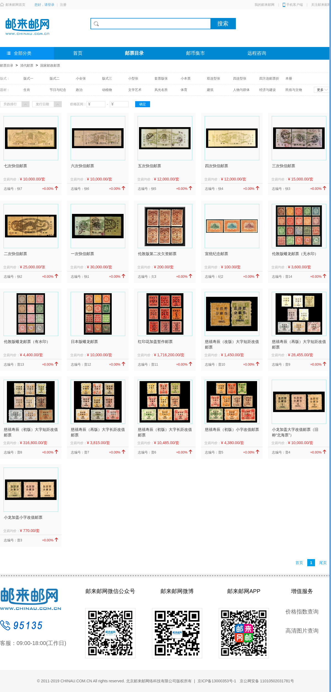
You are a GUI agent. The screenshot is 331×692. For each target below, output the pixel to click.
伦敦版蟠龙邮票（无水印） (295, 253)
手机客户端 (294, 5)
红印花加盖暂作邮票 (155, 341)
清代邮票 (26, 65)
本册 (288, 78)
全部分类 (19, 53)
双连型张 (213, 78)
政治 (79, 90)
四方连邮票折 (269, 78)
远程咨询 (256, 53)
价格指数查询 (302, 612)
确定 (142, 104)
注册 (63, 5)
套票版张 (161, 78)
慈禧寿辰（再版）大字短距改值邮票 (299, 344)
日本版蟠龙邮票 (84, 341)
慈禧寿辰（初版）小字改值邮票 (232, 429)
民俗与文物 (293, 90)
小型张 (133, 78)
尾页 (323, 562)
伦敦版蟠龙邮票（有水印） (27, 341)
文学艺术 (135, 90)
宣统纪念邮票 (216, 253)
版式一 (28, 78)
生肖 (26, 90)
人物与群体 (241, 90)
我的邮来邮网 (264, 5)
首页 (77, 53)
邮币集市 (195, 53)
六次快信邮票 (82, 166)
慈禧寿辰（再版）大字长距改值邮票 (98, 432)
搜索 (222, 23)
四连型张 (239, 78)
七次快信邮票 (15, 166)
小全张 (81, 78)
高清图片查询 (302, 631)
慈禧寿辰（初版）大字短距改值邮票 (31, 432)
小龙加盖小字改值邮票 (23, 517)
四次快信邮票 (216, 166)
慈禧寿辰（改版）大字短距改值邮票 (232, 344)
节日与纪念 (58, 90)
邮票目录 (134, 53)
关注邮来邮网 (321, 5)
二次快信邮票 (15, 253)
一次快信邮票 (82, 253)
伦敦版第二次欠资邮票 (157, 253)
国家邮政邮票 (50, 65)
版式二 (55, 78)
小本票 (186, 78)
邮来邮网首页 (12, 5)
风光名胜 (161, 90)
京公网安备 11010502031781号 (266, 681)
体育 (184, 90)
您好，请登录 (44, 5)
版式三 (107, 78)
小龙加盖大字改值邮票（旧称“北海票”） (295, 432)
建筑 (210, 90)
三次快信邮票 (283, 166)
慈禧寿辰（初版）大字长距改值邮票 (165, 432)
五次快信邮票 (149, 166)
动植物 (107, 90)
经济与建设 (267, 90)
